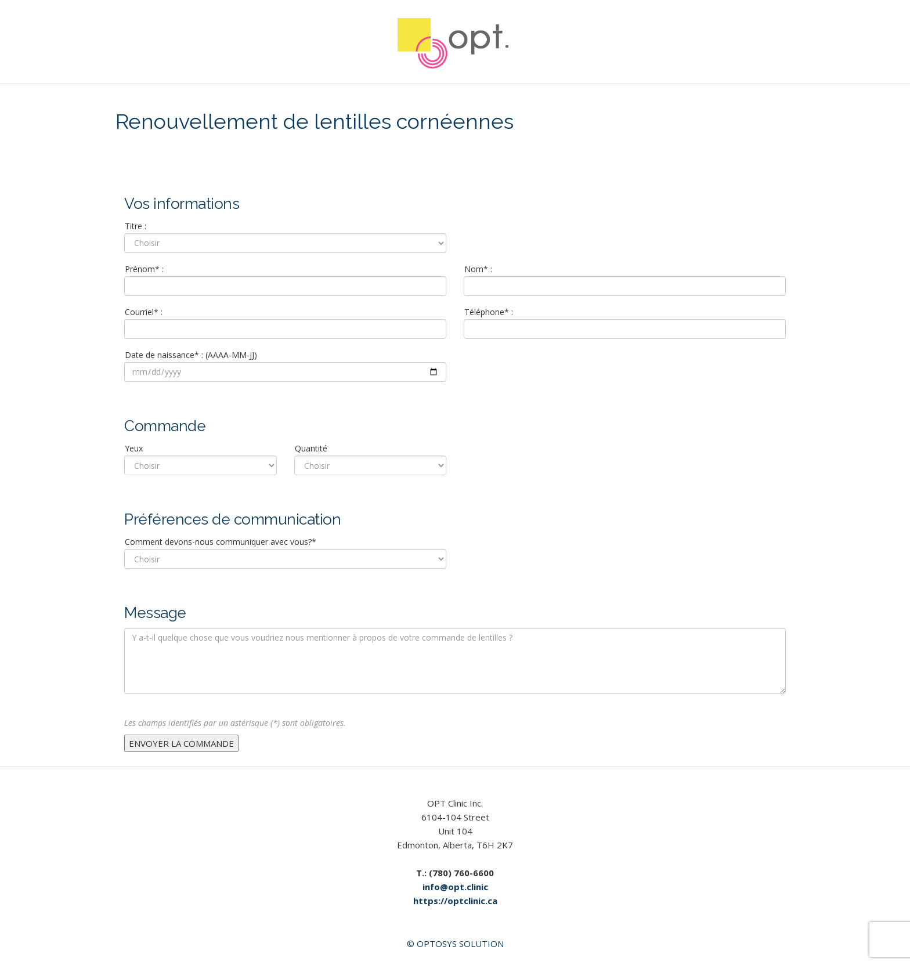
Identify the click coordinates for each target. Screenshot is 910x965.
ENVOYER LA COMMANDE (181, 743)
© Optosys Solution (455, 943)
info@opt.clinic (455, 886)
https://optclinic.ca (455, 900)
